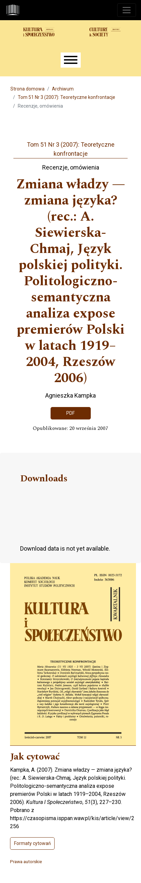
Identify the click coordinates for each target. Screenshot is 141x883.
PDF (70, 413)
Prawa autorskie (26, 861)
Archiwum (63, 88)
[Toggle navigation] (126, 10)
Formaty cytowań (32, 843)
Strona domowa (27, 88)
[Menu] (71, 60)
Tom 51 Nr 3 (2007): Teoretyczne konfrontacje (66, 97)
